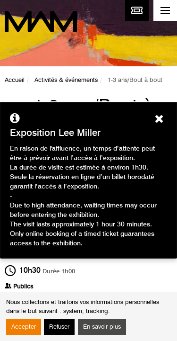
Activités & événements (66, 80)
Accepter (23, 327)
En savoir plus (102, 327)
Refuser (59, 327)
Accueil (15, 80)
